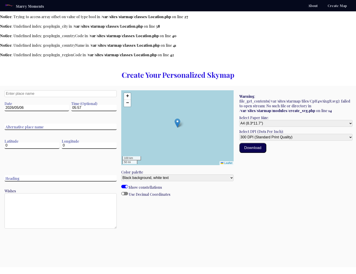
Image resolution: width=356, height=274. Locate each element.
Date (8, 103)
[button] (177, 123)
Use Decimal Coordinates (124, 193)
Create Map (337, 5)
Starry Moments (24, 6)
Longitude (70, 141)
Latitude (11, 141)
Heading (12, 178)
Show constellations (124, 186)
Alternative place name (24, 127)
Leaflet (226, 163)
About (313, 5)
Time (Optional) (84, 103)
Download (253, 148)
